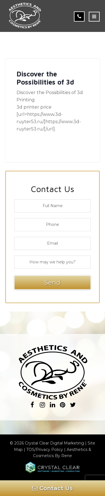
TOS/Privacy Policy (44, 449)
